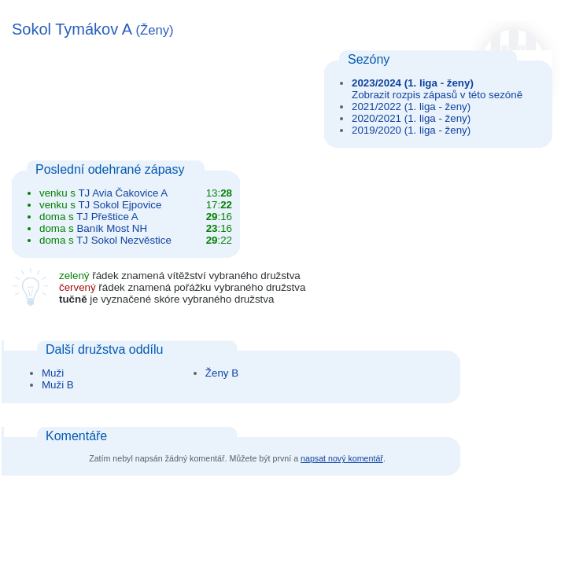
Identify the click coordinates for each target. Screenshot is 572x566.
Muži (53, 373)
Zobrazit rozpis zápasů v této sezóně (437, 95)
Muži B (58, 385)
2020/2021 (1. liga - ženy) (411, 118)
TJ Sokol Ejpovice (119, 205)
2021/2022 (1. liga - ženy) (411, 106)
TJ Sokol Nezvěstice (124, 240)
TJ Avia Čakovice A (123, 193)
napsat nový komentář (342, 458)
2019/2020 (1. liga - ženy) (411, 130)
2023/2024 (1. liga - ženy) (413, 83)
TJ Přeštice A (107, 216)
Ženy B (221, 373)
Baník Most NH (111, 228)
